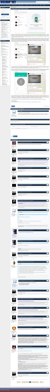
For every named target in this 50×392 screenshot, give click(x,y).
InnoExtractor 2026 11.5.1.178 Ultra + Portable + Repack (4, 36)
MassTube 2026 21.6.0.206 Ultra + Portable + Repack (5, 27)
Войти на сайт (5, 14)
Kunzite (21, 346)
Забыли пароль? (3, 17)
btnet (21, 335)
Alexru (21, 142)
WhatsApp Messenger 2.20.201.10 (15, 121)
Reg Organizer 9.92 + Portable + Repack (5, 37)
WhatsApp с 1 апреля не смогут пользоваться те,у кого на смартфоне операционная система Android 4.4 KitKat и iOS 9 (33, 161)
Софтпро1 (21, 158)
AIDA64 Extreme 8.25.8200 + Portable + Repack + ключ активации (4, 29)
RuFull (21, 176)
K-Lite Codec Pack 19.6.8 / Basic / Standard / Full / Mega (5, 33)
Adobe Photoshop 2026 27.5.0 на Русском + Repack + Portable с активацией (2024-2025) (5, 24)
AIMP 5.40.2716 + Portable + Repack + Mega (4, 31)
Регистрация (7, 17)
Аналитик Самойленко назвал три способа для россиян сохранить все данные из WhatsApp (30, 318)
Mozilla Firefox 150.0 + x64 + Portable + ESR (4, 22)
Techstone (22, 280)
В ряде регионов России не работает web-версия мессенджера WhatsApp (28, 309)
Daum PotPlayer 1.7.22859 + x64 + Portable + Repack (5, 26)
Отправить (15, 136)
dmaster (22, 230)
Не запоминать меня (4, 16)
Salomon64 (21, 261)
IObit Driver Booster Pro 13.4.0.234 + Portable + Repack (4, 34)
